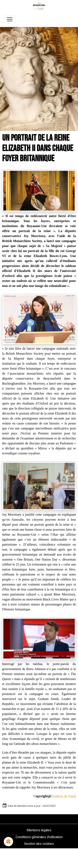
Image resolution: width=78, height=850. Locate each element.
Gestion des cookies (39, 844)
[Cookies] (8, 841)
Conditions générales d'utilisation (39, 837)
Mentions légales (39, 830)
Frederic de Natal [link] (63, 796)
